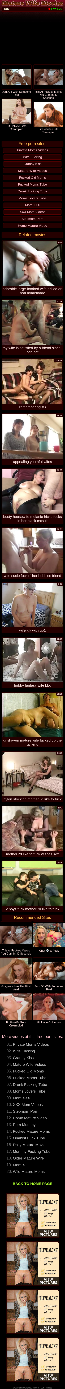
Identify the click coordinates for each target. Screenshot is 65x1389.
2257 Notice (46, 1388)
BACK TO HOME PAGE (32, 1184)
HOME (7, 9)
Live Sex (55, 9)
